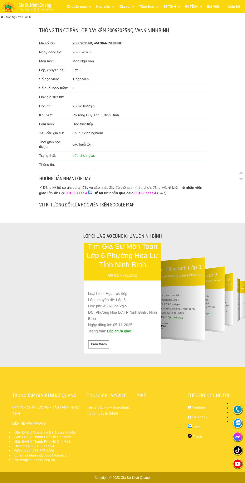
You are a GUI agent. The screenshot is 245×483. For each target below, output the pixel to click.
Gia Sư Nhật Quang (135, 477)
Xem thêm (99, 344)
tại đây (83, 188)
